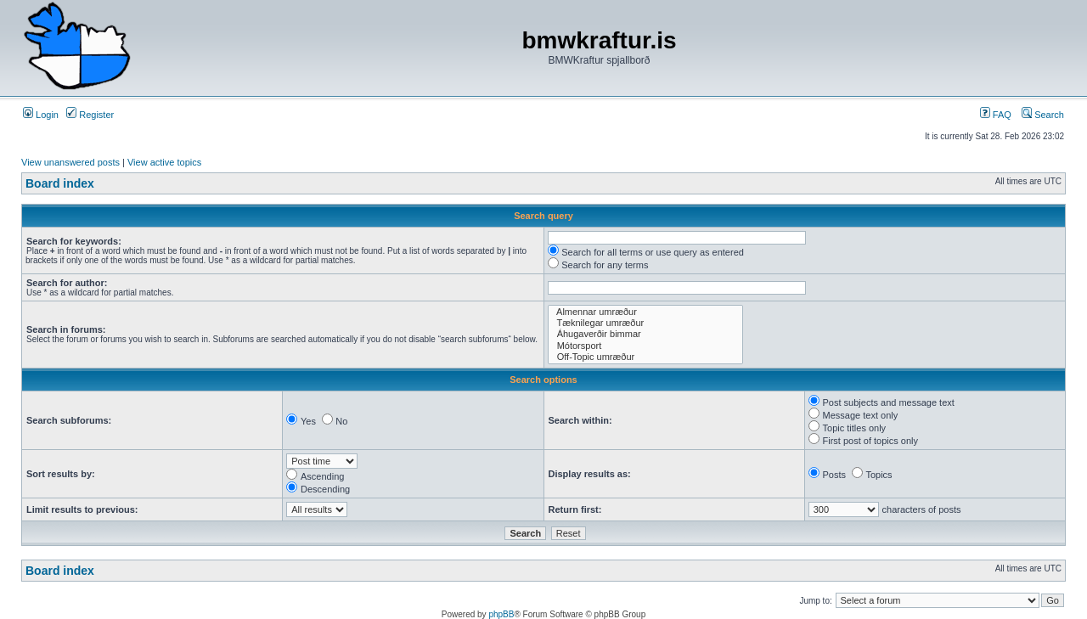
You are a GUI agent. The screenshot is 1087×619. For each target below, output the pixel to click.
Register (90, 115)
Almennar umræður (645, 312)
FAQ (995, 115)
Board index (59, 183)
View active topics (164, 162)
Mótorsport (645, 346)
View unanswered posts (70, 162)
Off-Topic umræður (645, 357)
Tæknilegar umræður (645, 323)
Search (1043, 115)
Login (41, 115)
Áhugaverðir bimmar (645, 334)
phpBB (501, 614)
